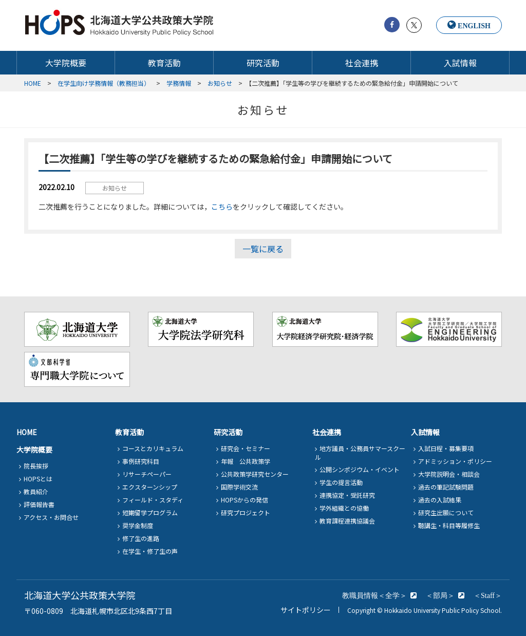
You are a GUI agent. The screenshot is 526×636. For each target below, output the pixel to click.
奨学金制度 (137, 525)
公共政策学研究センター (255, 474)
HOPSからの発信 (244, 499)
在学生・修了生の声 (150, 551)
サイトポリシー (305, 610)
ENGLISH (474, 25)
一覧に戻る (263, 248)
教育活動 (164, 63)
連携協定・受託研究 (347, 495)
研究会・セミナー (245, 448)
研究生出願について (446, 512)
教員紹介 (36, 491)
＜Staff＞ (488, 595)
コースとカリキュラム (152, 448)
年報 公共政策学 (245, 461)
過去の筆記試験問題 (446, 486)
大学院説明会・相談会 (449, 474)
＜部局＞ (440, 595)
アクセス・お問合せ (51, 517)
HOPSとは (38, 478)
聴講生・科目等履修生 (449, 525)
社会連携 (361, 63)
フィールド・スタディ (152, 499)
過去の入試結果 (439, 499)
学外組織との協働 (344, 507)
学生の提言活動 (341, 482)
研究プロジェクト (245, 512)
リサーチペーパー (147, 474)
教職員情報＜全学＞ (374, 595)
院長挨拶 (36, 465)
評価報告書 (39, 504)
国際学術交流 (239, 486)
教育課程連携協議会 (347, 520)
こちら (222, 206)
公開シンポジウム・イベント (360, 469)
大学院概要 (65, 63)
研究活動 (263, 63)
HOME (26, 432)
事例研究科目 (140, 461)
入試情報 (460, 63)
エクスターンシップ (149, 486)
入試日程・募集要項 (446, 448)
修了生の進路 (140, 538)
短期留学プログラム (150, 512)
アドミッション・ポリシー (455, 461)
